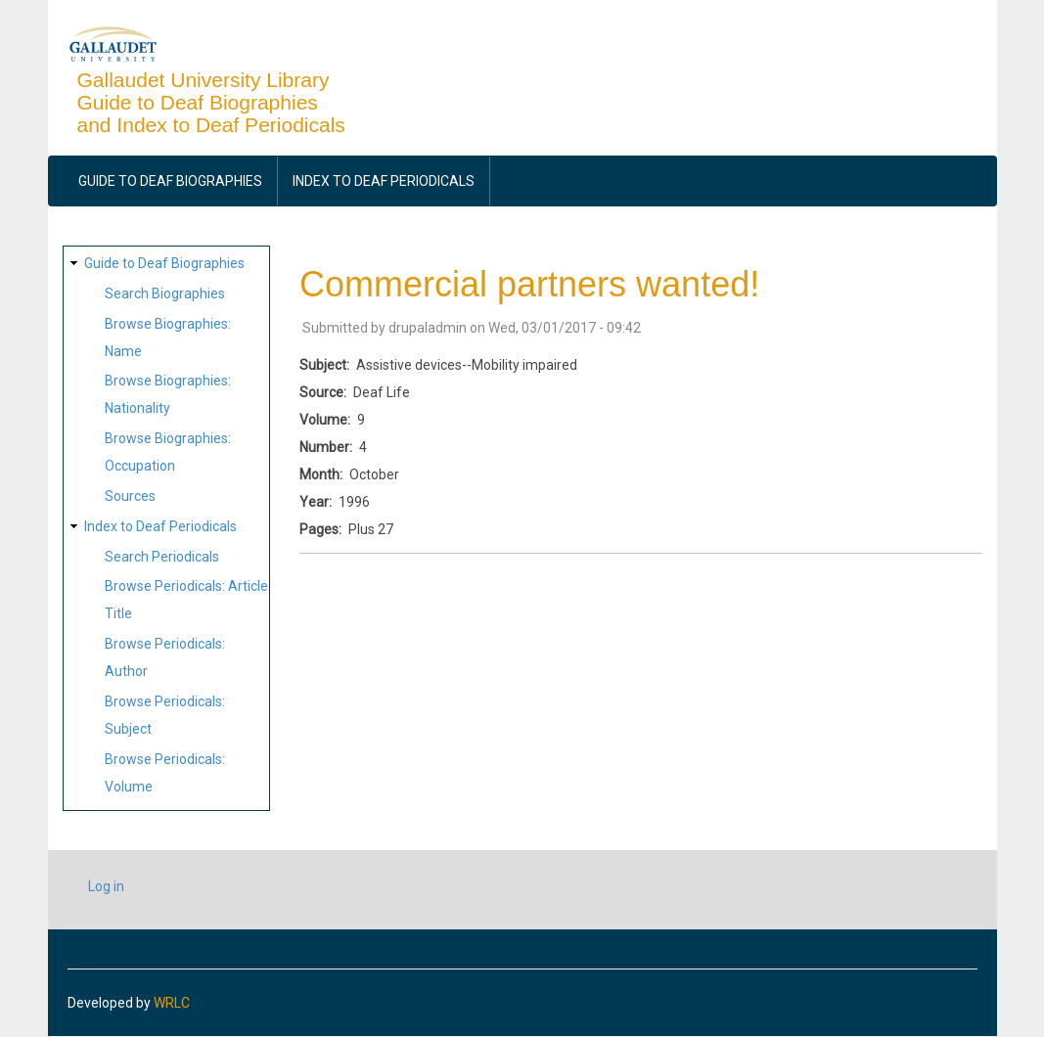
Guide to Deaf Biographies (170, 181)
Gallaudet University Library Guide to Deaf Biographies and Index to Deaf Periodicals (211, 102)
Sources (130, 496)
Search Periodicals (162, 556)
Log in (106, 886)
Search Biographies (165, 293)
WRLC (172, 1003)
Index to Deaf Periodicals (384, 181)
